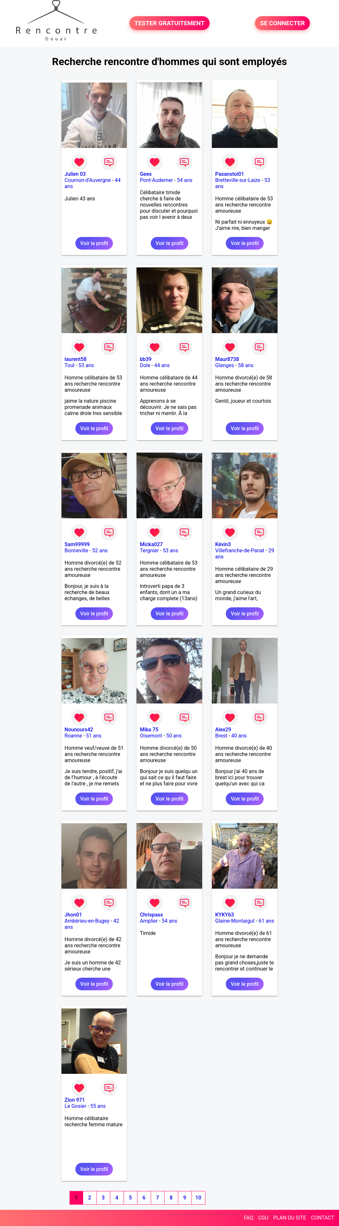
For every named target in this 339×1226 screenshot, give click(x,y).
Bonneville (76, 550)
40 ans (239, 736)
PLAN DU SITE (289, 1218)
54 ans (184, 180)
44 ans (162, 365)
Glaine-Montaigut (235, 921)
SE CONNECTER (282, 23)
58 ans (246, 365)
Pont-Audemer (156, 180)
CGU (263, 1218)
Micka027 (151, 544)
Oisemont (151, 736)
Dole (145, 365)
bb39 (145, 359)
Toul (70, 365)
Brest (221, 736)
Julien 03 (75, 174)
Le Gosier (75, 1106)
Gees (145, 174)
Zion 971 (75, 1100)
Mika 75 (149, 729)
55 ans (98, 1106)
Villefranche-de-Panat (239, 550)
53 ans (86, 365)
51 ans (94, 736)
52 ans (100, 550)
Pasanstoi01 (229, 174)
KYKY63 (224, 915)
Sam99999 (77, 544)
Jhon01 (73, 915)
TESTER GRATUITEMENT (170, 23)
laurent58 (76, 359)
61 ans (266, 921)
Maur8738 (227, 359)
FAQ (248, 1218)
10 (198, 1198)
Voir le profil (94, 243)
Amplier (149, 921)
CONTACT (322, 1218)
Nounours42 (79, 729)
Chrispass (151, 915)
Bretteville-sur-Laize (237, 180)
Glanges (224, 365)
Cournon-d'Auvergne (88, 180)
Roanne (73, 736)
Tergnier (149, 550)
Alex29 (223, 729)
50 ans (174, 736)
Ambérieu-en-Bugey (87, 921)
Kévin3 (223, 544)
